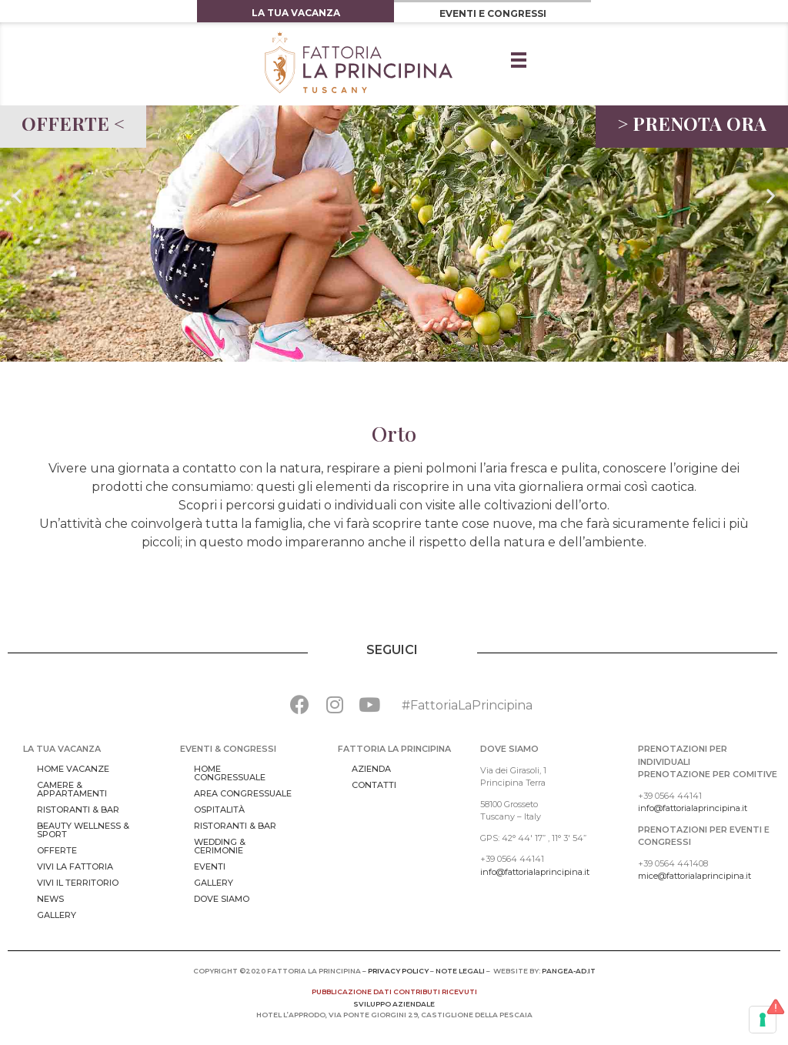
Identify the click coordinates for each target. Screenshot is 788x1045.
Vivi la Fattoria (75, 866)
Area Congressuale (243, 793)
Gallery (56, 915)
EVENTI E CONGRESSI (492, 13)
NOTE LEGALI (460, 971)
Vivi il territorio (78, 882)
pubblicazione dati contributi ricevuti (394, 991)
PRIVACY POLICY (398, 971)
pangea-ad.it (569, 971)
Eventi (209, 866)
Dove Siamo (221, 898)
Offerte (57, 850)
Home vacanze (73, 768)
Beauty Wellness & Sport (83, 830)
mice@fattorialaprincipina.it (694, 875)
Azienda (371, 768)
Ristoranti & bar (78, 809)
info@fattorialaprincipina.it (534, 871)
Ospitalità (219, 809)
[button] (17, 195)
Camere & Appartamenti (72, 789)
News (50, 898)
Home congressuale (229, 773)
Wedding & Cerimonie (219, 846)
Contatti (374, 785)
